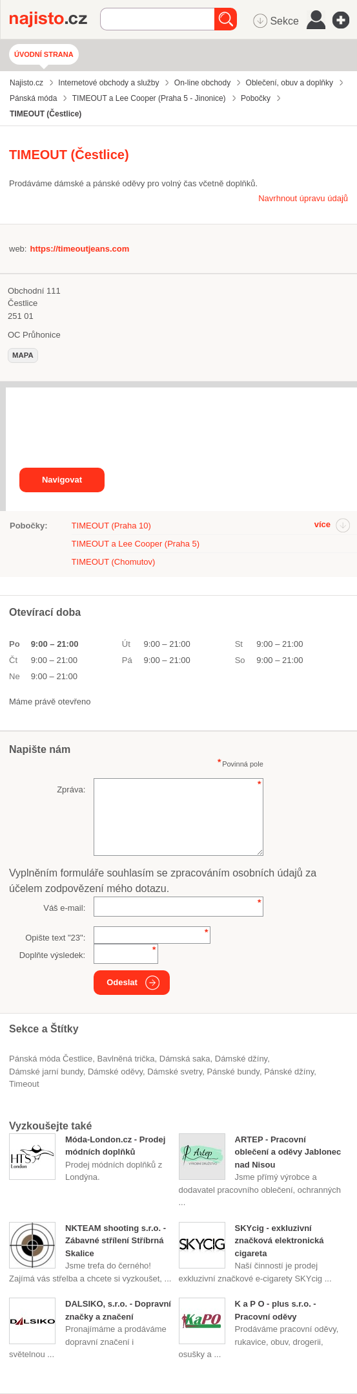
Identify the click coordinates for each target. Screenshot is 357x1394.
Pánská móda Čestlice (50, 1058)
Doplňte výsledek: (52, 955)
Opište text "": (55, 937)
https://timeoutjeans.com (79, 249)
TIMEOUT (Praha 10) (111, 525)
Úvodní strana (44, 54)
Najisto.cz (55, 19)
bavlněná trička (126, 1058)
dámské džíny (241, 1058)
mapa (23, 355)
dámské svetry (174, 1071)
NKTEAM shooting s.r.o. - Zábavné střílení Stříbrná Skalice (115, 1240)
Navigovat (62, 480)
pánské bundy (233, 1071)
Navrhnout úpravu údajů (303, 198)
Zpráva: (71, 789)
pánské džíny (289, 1071)
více (322, 524)
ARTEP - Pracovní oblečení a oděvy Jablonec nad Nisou (288, 1152)
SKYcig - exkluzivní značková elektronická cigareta (279, 1240)
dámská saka (184, 1058)
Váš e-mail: (64, 908)
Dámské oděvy (115, 1071)
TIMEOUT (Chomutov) (114, 562)
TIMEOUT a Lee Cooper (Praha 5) (135, 544)
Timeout (24, 1084)
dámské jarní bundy (46, 1071)
